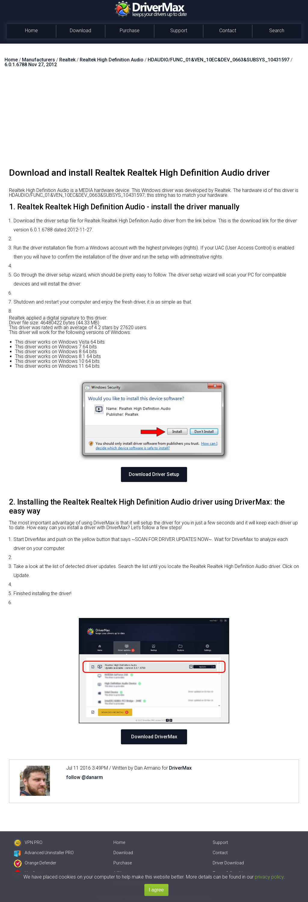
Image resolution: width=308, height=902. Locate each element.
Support (178, 30)
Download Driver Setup (154, 474)
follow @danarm (84, 777)
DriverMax (180, 768)
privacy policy (269, 877)
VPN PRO (28, 842)
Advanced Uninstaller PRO (44, 853)
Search (276, 30)
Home (31, 30)
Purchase (130, 30)
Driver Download (228, 863)
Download (80, 30)
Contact (227, 30)
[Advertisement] (154, 120)
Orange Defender (35, 863)
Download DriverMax (154, 737)
